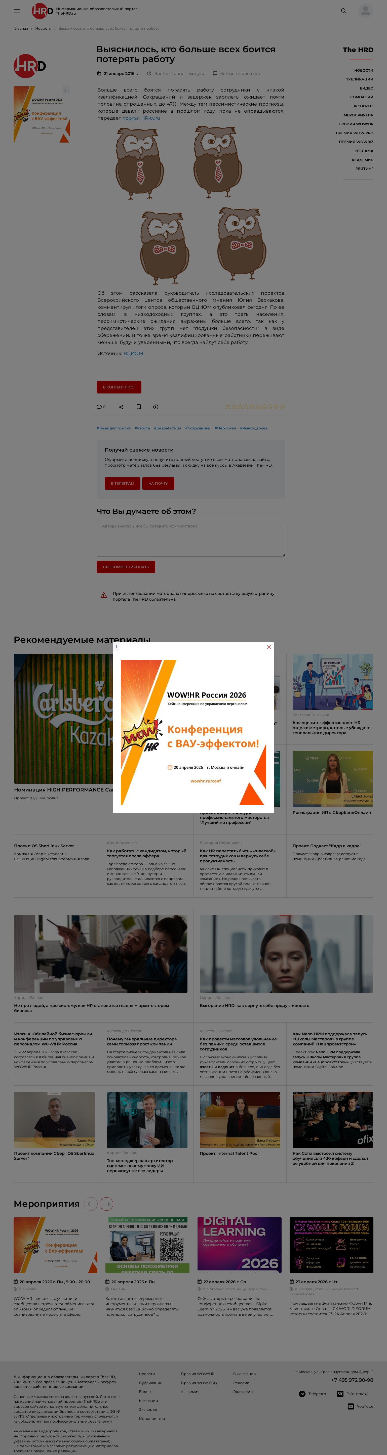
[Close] (269, 647)
